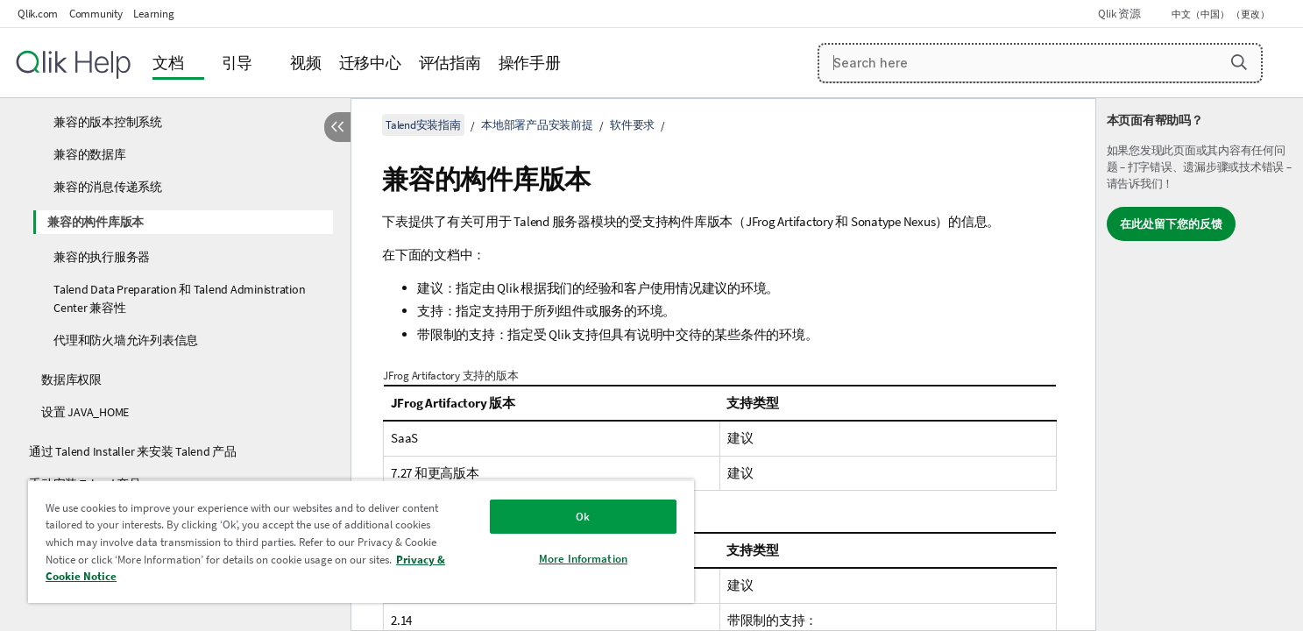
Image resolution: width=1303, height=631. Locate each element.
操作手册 (530, 63)
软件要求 (632, 124)
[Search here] (1040, 63)
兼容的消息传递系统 (107, 187)
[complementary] (1199, 364)
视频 (306, 63)
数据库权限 (71, 379)
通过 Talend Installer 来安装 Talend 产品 (133, 451)
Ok (583, 516)
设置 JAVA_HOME (85, 412)
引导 (237, 63)
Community (96, 13)
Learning (153, 13)
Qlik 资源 (1119, 13)
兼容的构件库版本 (95, 222)
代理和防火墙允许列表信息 (125, 340)
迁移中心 (370, 63)
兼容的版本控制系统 (107, 122)
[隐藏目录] (337, 127)
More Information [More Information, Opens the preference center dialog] (583, 558)
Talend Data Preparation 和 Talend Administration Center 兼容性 (179, 298)
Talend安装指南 (423, 124)
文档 (168, 63)
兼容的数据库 (89, 154)
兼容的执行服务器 (101, 257)
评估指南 (450, 63)
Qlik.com (38, 13)
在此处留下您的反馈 (1171, 223)
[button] (1239, 62)
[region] (361, 541)
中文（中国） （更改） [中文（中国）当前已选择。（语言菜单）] (1221, 14)
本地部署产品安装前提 (537, 124)
